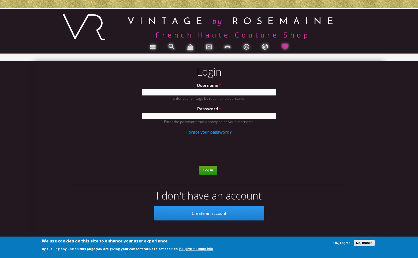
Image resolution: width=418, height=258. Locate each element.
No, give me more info (196, 249)
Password (209, 108)
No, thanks (364, 243)
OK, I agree (341, 243)
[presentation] (209, 151)
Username (209, 85)
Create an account (209, 213)
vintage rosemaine (233, 21)
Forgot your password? (209, 131)
